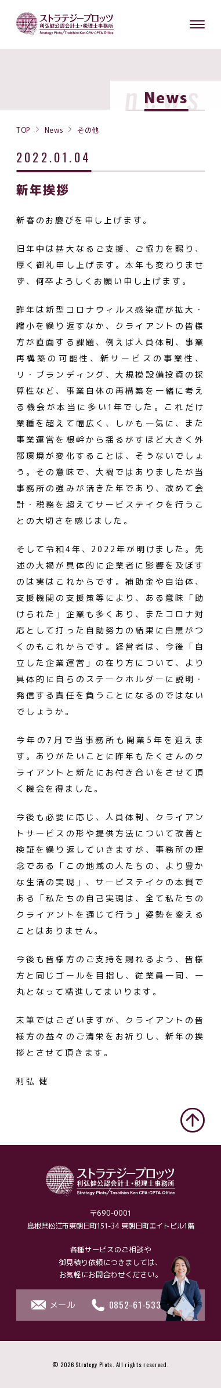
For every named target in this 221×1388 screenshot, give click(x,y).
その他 (88, 129)
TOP (23, 129)
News (54, 129)
